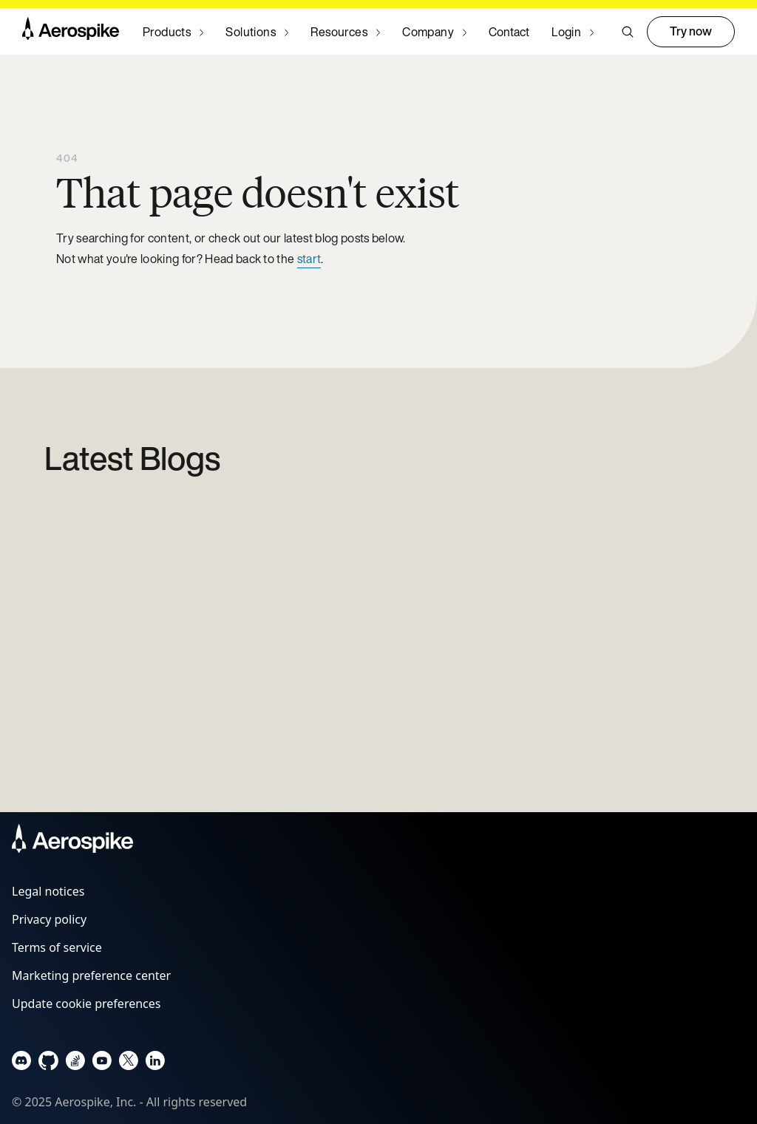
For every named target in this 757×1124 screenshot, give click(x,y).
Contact (509, 32)
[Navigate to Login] (572, 32)
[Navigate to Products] (173, 32)
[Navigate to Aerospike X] (128, 1064)
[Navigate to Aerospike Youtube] (102, 1064)
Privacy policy (49, 919)
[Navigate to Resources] (345, 32)
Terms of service (57, 947)
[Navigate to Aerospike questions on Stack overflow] (75, 1064)
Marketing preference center (91, 975)
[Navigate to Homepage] (70, 32)
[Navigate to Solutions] (256, 32)
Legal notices (48, 891)
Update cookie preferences (86, 1003)
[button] (627, 32)
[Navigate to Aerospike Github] (48, 1064)
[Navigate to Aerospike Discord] (22, 1064)
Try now (691, 31)
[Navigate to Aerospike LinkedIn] (155, 1064)
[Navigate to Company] (434, 32)
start (309, 259)
